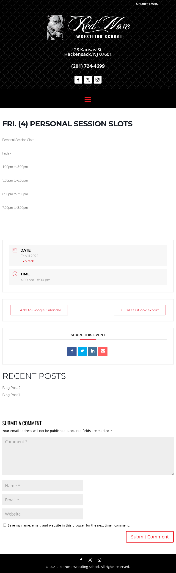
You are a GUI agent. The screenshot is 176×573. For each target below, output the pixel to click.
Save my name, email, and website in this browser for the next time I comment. (69, 525)
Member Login (147, 4)
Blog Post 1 (11, 395)
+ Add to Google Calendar (39, 310)
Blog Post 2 (11, 388)
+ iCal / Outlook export (140, 310)
